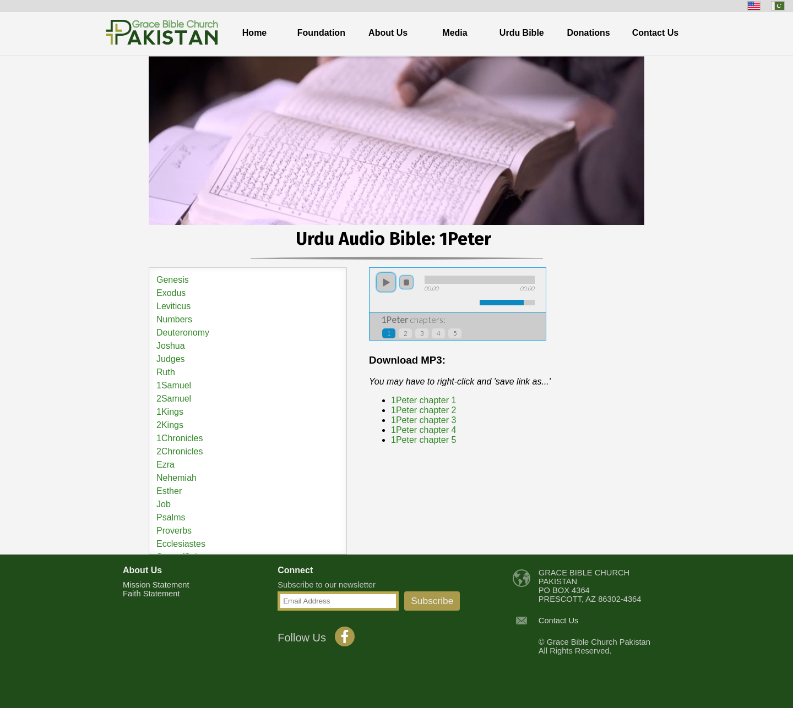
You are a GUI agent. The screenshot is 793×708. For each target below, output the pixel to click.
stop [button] (406, 282)
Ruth (165, 372)
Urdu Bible (521, 32)
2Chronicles (179, 451)
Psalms (170, 517)
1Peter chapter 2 (423, 410)
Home (254, 32)
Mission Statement (156, 584)
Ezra (165, 464)
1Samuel (173, 385)
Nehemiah (176, 477)
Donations (588, 32)
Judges (170, 359)
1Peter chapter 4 (423, 430)
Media (454, 32)
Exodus (171, 293)
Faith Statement (151, 593)
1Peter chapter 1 (423, 400)
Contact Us (655, 32)
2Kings (169, 425)
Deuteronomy (182, 332)
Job (163, 504)
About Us (388, 32)
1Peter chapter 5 (423, 439)
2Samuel (173, 398)
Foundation (321, 32)
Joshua (170, 345)
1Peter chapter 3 (423, 420)
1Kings (169, 411)
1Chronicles (179, 438)
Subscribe (432, 600)
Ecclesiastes (180, 543)
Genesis (172, 279)
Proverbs (174, 530)
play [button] (386, 282)
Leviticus (173, 306)
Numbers (174, 319)
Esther (169, 491)
